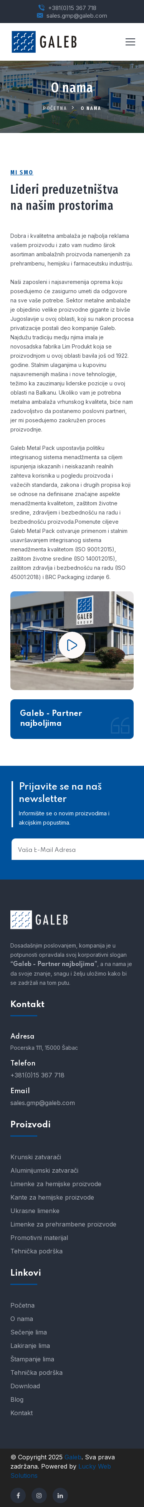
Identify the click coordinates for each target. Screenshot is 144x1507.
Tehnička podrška (36, 1251)
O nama (21, 1319)
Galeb (73, 1457)
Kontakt (21, 1413)
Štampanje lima (32, 1359)
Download (25, 1386)
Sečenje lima (28, 1332)
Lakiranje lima (30, 1345)
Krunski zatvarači (35, 1157)
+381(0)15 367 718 (72, 8)
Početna (55, 108)
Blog (16, 1399)
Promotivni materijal (39, 1237)
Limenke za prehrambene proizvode (63, 1224)
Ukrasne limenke (35, 1211)
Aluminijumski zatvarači (44, 1170)
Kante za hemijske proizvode (52, 1197)
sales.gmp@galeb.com (76, 15)
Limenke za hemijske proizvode (55, 1184)
